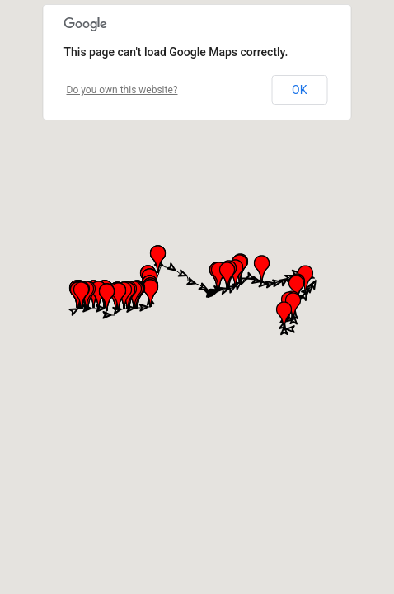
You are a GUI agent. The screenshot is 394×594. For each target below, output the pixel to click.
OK (299, 90)
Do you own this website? (122, 90)
